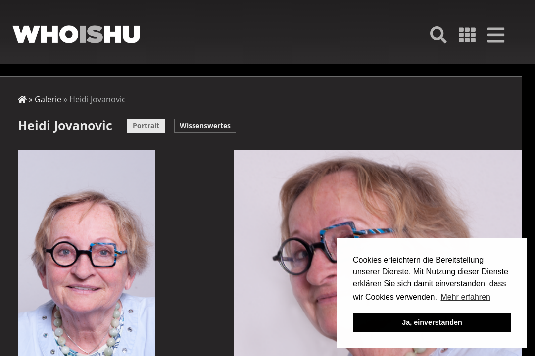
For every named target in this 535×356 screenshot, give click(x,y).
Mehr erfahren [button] (465, 297)
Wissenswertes (205, 125)
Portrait (146, 125)
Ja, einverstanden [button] (432, 322)
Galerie (48, 99)
